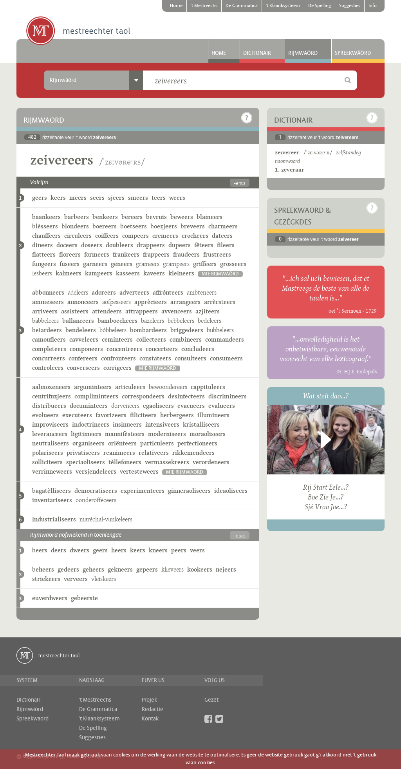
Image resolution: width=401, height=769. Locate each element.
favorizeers (111, 415)
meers (78, 197)
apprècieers (150, 301)
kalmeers (68, 273)
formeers (96, 254)
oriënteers (122, 443)
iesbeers (42, 273)
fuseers (69, 263)
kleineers (181, 273)
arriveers (45, 311)
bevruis (156, 216)
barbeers (76, 216)
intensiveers (162, 424)
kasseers (128, 273)
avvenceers (176, 311)
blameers (209, 216)
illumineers (213, 415)
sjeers (116, 197)
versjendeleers (96, 471)
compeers (135, 235)
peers (178, 550)
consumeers (226, 358)
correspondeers (143, 396)
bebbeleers (181, 320)
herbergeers (177, 415)
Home (176, 6)
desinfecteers (186, 396)
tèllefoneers (124, 462)
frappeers (156, 254)
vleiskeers (103, 578)
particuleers (157, 443)
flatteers (44, 254)
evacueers (191, 405)
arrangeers (185, 301)
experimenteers (142, 490)
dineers (42, 245)
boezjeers (163, 226)
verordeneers (211, 462)
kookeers (199, 569)
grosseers (233, 263)
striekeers (46, 578)
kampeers (98, 273)
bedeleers (209, 320)
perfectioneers (197, 443)
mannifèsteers (125, 433)
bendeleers (80, 330)
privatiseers (83, 452)
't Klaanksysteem (283, 6)
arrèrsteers (219, 301)
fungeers (44, 263)
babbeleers (45, 320)
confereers (83, 358)
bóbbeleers (112, 330)
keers (58, 197)
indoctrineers (90, 424)
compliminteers (96, 396)
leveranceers (49, 433)
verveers (76, 578)
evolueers (45, 415)
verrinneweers (52, 471)
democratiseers (95, 490)
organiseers (88, 443)
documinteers (89, 405)
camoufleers (49, 339)
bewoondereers (168, 386)
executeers (77, 415)
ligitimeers (86, 433)
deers (58, 550)
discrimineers (227, 396)
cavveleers (83, 339)
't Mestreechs (204, 6)
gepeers (147, 569)
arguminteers (93, 386)
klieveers (172, 569)
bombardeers (148, 330)
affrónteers (168, 292)
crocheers (195, 235)
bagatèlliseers (51, 490)
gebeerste (84, 598)
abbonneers (48, 292)
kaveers (154, 273)
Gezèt (211, 700)
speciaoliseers (85, 462)
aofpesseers (116, 301)
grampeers (176, 263)
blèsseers (45, 226)
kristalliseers (201, 424)
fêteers (203, 245)
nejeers (226, 569)
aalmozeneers (51, 386)
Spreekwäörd (353, 53)
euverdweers (49, 598)
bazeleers (152, 320)
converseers (83, 367)
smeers (138, 197)
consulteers (190, 358)
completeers (49, 348)
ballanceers (78, 320)
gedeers (68, 569)
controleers (47, 367)
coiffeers (107, 235)
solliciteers (47, 462)
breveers (193, 226)
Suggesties (349, 6)
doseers (91, 245)
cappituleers (208, 386)
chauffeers (46, 235)
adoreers (104, 292)
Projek (149, 700)
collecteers (151, 339)
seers (97, 197)
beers (39, 550)
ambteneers (202, 292)
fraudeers (186, 254)
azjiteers (207, 311)
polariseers (47, 452)
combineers (186, 339)
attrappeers (141, 311)
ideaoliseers (230, 490)
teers (159, 197)
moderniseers (167, 433)
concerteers (162, 348)
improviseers (50, 424)
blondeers (75, 226)
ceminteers (117, 339)
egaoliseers (158, 405)
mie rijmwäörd (220, 274)
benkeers (105, 216)
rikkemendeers (193, 452)
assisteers (75, 311)
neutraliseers (50, 443)
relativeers (154, 452)
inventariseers (52, 500)
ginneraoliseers (189, 490)
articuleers (130, 386)
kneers (158, 550)
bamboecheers (117, 320)
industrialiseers (54, 519)
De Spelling (319, 6)
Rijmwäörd (303, 53)
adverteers (134, 292)
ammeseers (48, 301)
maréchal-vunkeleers (105, 519)
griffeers (205, 263)
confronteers (118, 358)
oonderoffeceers (96, 500)
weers (177, 197)
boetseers (133, 226)
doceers (67, 245)
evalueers (221, 405)
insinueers (127, 424)
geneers (121, 263)
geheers (93, 569)
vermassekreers (167, 462)
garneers (95, 263)
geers (39, 197)
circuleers (78, 235)
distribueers (49, 405)
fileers (226, 245)
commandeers (224, 339)
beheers (43, 569)
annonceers (83, 301)
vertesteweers (139, 471)
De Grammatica (242, 6)
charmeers (223, 226)
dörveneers (125, 405)
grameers (147, 263)
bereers (132, 216)
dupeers (179, 245)
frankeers (126, 254)
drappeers (151, 245)
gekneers (120, 569)
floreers (70, 254)
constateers (155, 358)
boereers (104, 226)
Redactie (152, 709)
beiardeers (47, 330)
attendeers (107, 311)
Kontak (150, 719)
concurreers (48, 358)
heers (118, 550)
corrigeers (117, 367)
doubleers (119, 245)
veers (197, 550)
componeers (86, 348)
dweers (79, 550)
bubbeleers (220, 330)
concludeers (197, 348)
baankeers (46, 216)
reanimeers (119, 452)
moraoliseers (208, 433)
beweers (181, 216)
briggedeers (186, 330)
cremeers (165, 235)
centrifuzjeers (51, 396)
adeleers (78, 292)
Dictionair (257, 53)
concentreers (124, 348)
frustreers (217, 254)
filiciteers (143, 415)
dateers (222, 235)
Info (372, 6)
